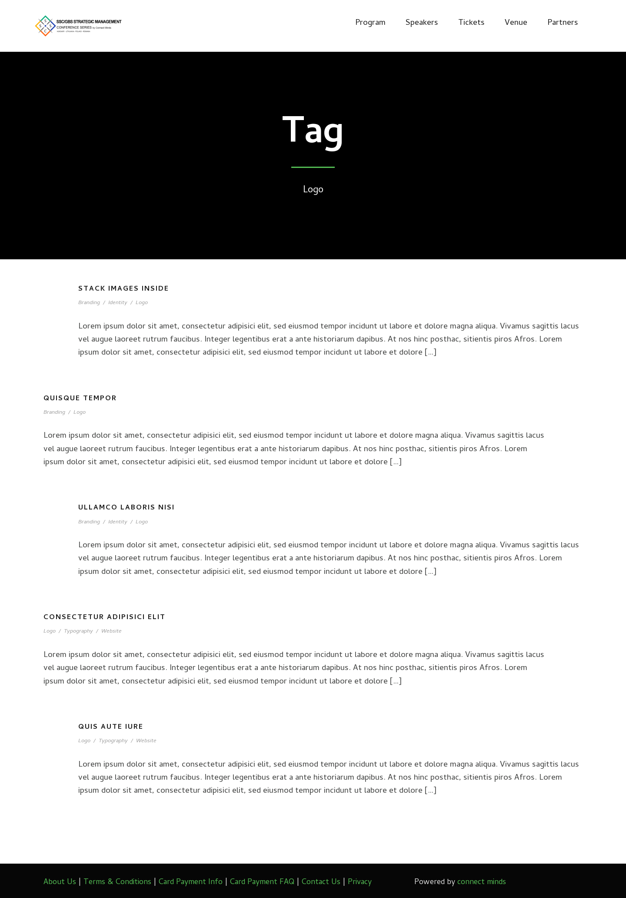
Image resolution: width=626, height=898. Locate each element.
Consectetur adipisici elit (104, 617)
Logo (142, 303)
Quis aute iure (110, 727)
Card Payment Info (191, 882)
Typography (78, 631)
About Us (59, 882)
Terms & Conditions (117, 882)
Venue (516, 23)
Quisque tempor (80, 399)
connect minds (481, 882)
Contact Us (321, 882)
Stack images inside (123, 289)
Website (111, 631)
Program (370, 23)
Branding (89, 303)
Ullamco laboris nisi (126, 508)
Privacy (360, 882)
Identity (117, 303)
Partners (562, 23)
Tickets (471, 23)
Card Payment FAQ (262, 882)
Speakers (422, 23)
